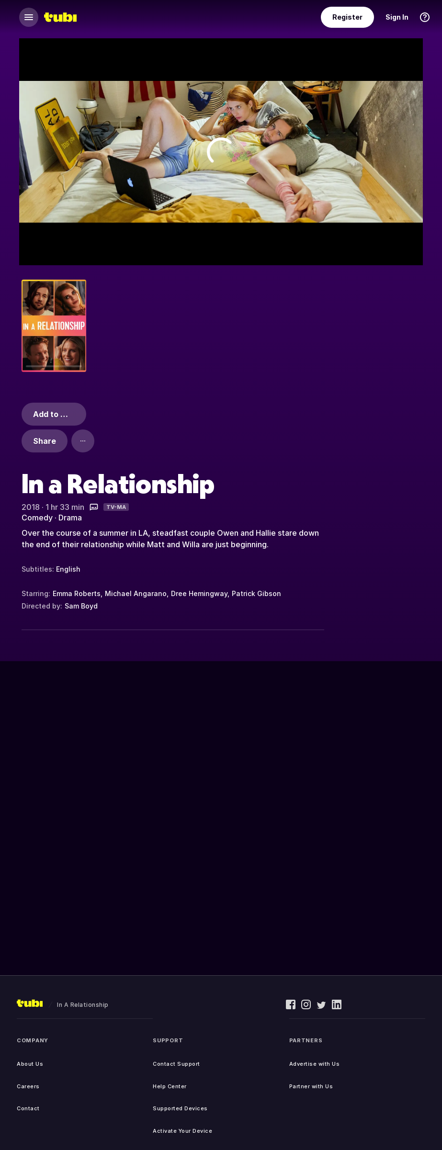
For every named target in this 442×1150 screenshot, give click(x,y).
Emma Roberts (77, 593)
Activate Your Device (182, 1130)
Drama (70, 517)
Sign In (396, 17)
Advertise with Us (314, 1063)
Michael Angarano (136, 593)
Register (347, 17)
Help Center (170, 1086)
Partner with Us (311, 1086)
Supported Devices (180, 1108)
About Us (30, 1063)
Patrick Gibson (256, 593)
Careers (28, 1086)
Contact (28, 1108)
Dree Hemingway (199, 593)
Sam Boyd (81, 606)
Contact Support (176, 1063)
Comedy (37, 517)
